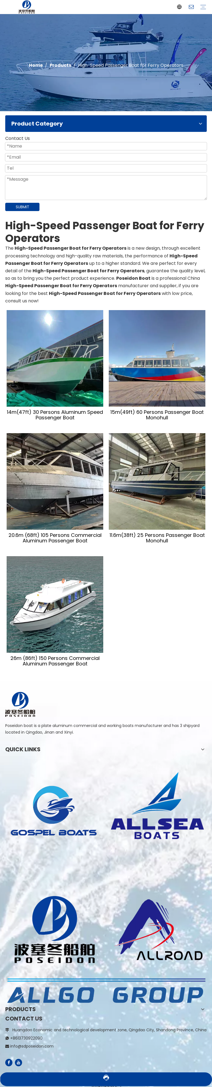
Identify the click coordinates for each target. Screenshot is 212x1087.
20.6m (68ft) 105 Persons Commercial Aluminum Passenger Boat (55, 538)
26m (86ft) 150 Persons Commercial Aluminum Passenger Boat (55, 661)
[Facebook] (8, 1062)
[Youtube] (18, 1062)
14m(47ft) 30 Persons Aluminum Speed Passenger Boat (55, 414)
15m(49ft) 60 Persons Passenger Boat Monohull (157, 414)
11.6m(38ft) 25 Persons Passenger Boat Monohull (157, 538)
